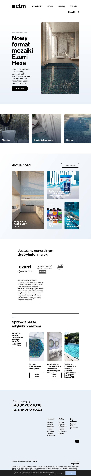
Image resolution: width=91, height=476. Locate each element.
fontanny (50, 434)
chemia (49, 428)
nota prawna (63, 426)
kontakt (61, 434)
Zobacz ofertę (19, 88)
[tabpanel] (45, 58)
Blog (13, 318)
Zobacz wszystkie (70, 165)
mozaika (50, 422)
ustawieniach (58, 474)
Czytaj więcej (19, 344)
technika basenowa (50, 431)
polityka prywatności (63, 431)
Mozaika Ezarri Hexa (19, 32)
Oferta (50, 6)
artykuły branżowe (62, 423)
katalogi (73, 424)
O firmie (73, 6)
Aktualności (37, 6)
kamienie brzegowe (50, 425)
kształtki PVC (51, 436)
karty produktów (74, 427)
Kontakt (71, 12)
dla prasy (62, 428)
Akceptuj (70, 473)
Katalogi (61, 6)
